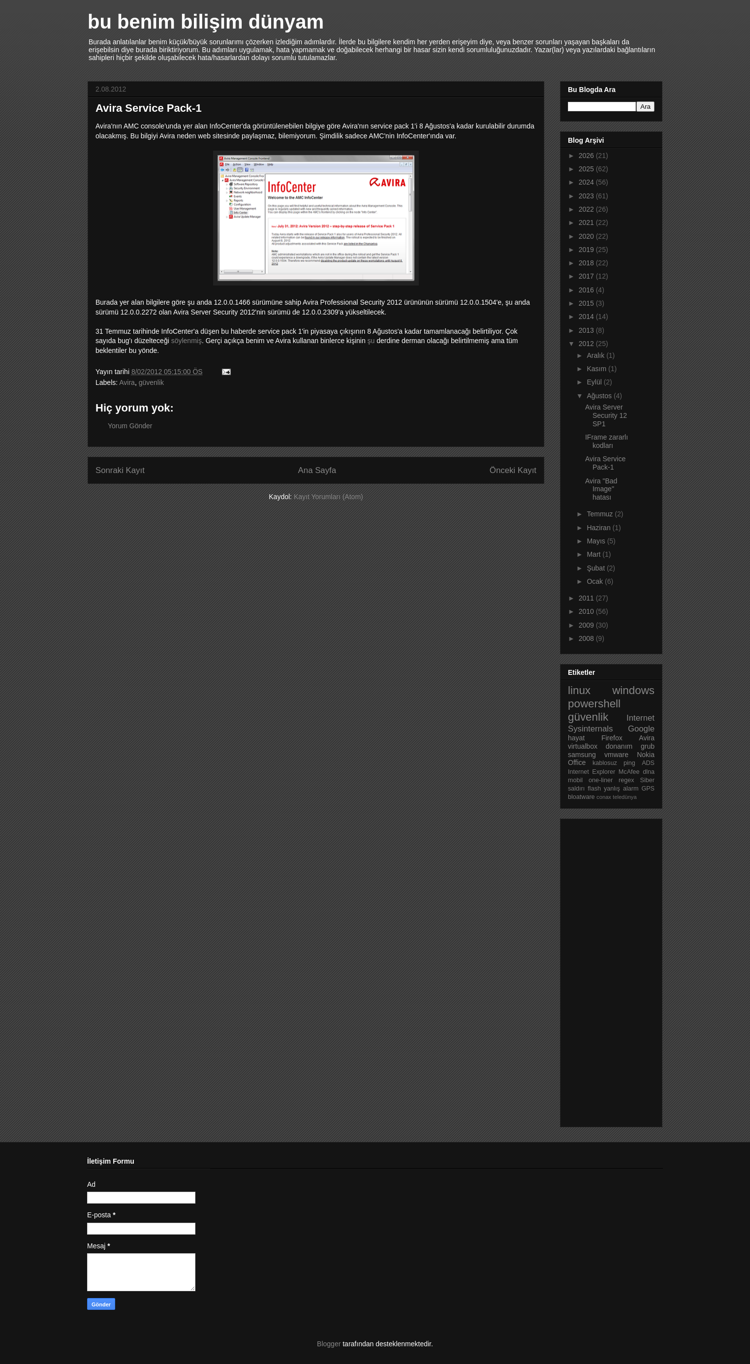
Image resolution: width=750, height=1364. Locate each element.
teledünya (625, 797)
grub (648, 746)
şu (371, 341)
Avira (127, 382)
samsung (582, 755)
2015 (587, 303)
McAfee (629, 771)
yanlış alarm (621, 788)
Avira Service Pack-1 (605, 463)
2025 (587, 169)
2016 (587, 290)
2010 (587, 611)
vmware (616, 755)
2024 (587, 182)
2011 (587, 598)
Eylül (595, 382)
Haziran (599, 528)
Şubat (596, 568)
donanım (619, 746)
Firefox (612, 738)
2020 (587, 236)
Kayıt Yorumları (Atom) (328, 497)
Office (577, 762)
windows (633, 690)
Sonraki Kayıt (120, 470)
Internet (640, 718)
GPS (648, 788)
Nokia (646, 755)
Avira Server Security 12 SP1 (606, 415)
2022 (587, 209)
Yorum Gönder (130, 426)
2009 (587, 625)
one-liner (601, 780)
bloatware (581, 796)
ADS (648, 763)
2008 (587, 638)
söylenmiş (186, 341)
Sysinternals (590, 728)
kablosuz (605, 763)
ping (629, 763)
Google (641, 728)
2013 (587, 330)
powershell (594, 704)
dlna (649, 771)
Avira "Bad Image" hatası (601, 489)
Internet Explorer (591, 771)
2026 (587, 155)
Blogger (329, 1344)
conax (603, 797)
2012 (587, 344)
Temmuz (601, 514)
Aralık (596, 355)
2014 (587, 316)
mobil (575, 780)
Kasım (597, 369)
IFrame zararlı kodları (606, 441)
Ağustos (600, 396)
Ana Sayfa (317, 470)
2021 (587, 222)
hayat (576, 738)
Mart (594, 554)
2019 (587, 250)
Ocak (596, 581)
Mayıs (597, 541)
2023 (587, 196)
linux (579, 690)
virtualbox (582, 746)
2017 (587, 276)
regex (626, 780)
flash (594, 788)
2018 (587, 263)
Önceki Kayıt (513, 470)
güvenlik (151, 382)
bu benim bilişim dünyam (206, 21)
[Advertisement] (607, 970)
